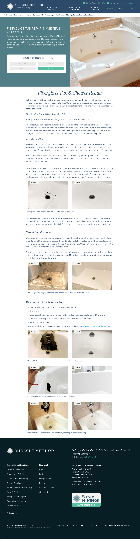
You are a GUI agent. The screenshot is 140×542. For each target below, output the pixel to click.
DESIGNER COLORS (95, 8)
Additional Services (15, 505)
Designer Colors (46, 479)
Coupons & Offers (47, 488)
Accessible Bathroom (16, 501)
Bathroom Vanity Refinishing (19, 488)
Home (42, 470)
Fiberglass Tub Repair (16, 496)
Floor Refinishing (14, 492)
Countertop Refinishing (17, 474)
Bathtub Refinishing (15, 470)
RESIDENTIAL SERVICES (52, 9)
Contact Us (44, 492)
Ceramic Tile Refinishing (17, 479)
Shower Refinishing (15, 483)
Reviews (42, 483)
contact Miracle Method (94, 326)
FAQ (41, 474)
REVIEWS (111, 8)
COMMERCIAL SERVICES (75, 8)
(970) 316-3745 (90, 457)
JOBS (120, 8)
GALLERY (129, 8)
